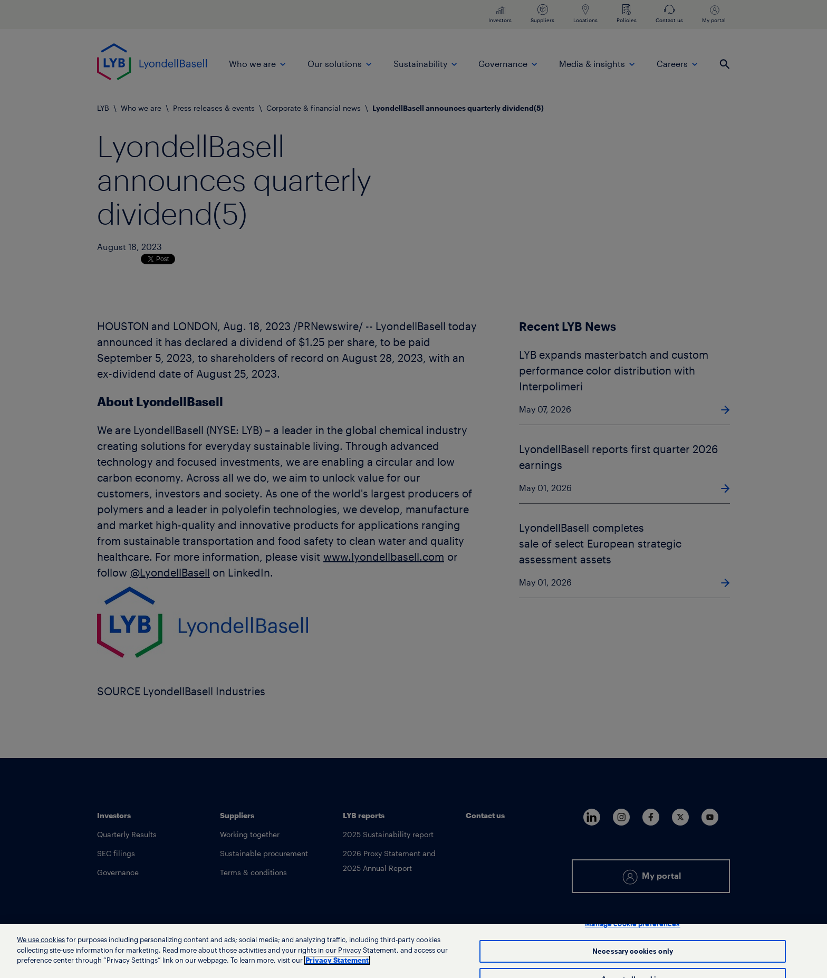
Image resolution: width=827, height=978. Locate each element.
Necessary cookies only (632, 951)
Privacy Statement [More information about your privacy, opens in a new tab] (337, 960)
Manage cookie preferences (632, 924)
